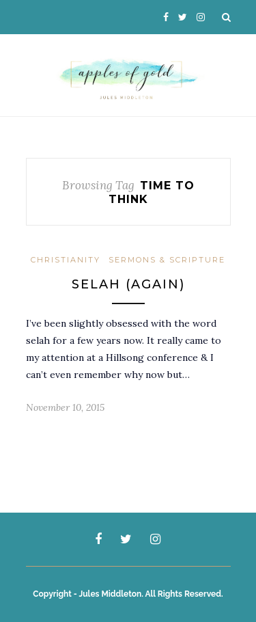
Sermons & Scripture (167, 260)
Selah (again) (128, 284)
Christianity (65, 260)
